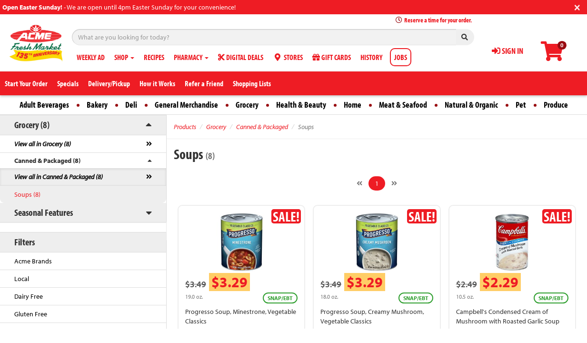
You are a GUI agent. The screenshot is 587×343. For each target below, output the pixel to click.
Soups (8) (27, 194)
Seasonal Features (43, 212)
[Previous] (359, 183)
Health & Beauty (301, 104)
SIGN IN (507, 50)
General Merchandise (186, 104)
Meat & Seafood (403, 104)
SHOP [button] (124, 57)
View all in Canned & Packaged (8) (58, 176)
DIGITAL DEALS (240, 57)
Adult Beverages (44, 104)
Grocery (247, 104)
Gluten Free (30, 314)
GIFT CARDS (331, 57)
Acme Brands (33, 261)
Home (352, 104)
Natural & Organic (471, 104)
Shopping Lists (252, 83)
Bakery (97, 104)
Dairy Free (28, 296)
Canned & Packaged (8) (47, 160)
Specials (68, 83)
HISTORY (371, 57)
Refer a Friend (204, 83)
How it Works (157, 83)
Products (185, 126)
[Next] (394, 183)
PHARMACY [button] (191, 57)
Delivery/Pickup (109, 83)
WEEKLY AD (91, 57)
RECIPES (154, 57)
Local (21, 278)
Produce (556, 104)
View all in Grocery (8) (42, 144)
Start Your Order (26, 83)
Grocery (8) (32, 125)
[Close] (577, 6)
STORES (288, 57)
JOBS (400, 57)
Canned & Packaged (262, 126)
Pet (521, 104)
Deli (131, 104)
